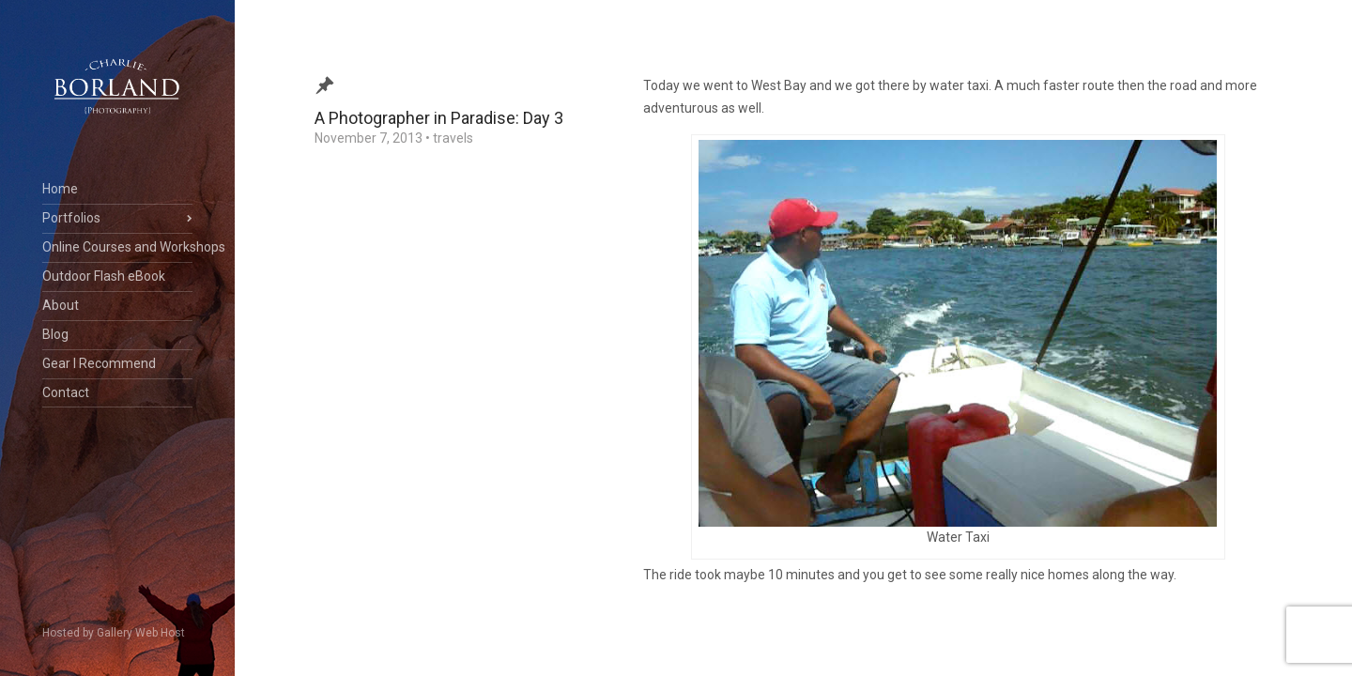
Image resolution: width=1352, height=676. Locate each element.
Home (60, 188)
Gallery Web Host (141, 632)
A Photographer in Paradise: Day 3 (439, 118)
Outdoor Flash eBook (103, 276)
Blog (55, 334)
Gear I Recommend (99, 363)
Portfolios (71, 217)
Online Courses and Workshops (117, 246)
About (60, 305)
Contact (65, 392)
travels (453, 138)
